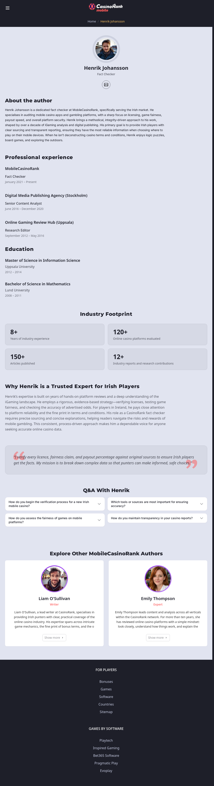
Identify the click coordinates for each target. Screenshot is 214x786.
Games (106, 689)
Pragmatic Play (106, 763)
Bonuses (106, 681)
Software (106, 696)
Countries (106, 704)
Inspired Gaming (106, 748)
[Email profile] (106, 84)
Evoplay (106, 770)
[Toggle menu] (7, 8)
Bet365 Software (106, 755)
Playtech (106, 740)
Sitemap (106, 712)
